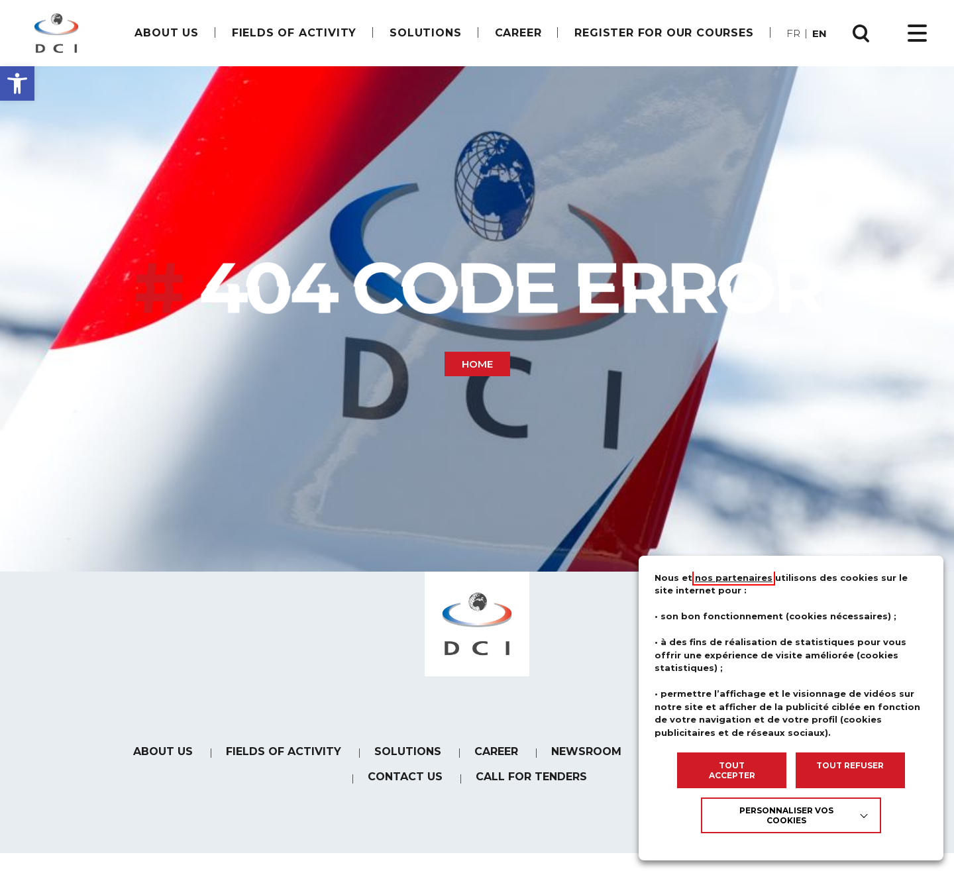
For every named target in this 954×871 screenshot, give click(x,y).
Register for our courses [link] (663, 32)
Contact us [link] (405, 788)
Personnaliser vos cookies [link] (786, 815)
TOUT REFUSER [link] (850, 765)
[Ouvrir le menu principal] (917, 33)
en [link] (819, 33)
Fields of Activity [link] (294, 32)
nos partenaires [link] (733, 577)
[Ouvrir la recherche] (861, 33)
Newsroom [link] (586, 760)
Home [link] (477, 364)
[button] (17, 83)
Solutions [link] (425, 32)
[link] (56, 33)
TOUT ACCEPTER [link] (732, 770)
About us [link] (166, 32)
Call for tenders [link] (531, 790)
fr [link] (793, 33)
